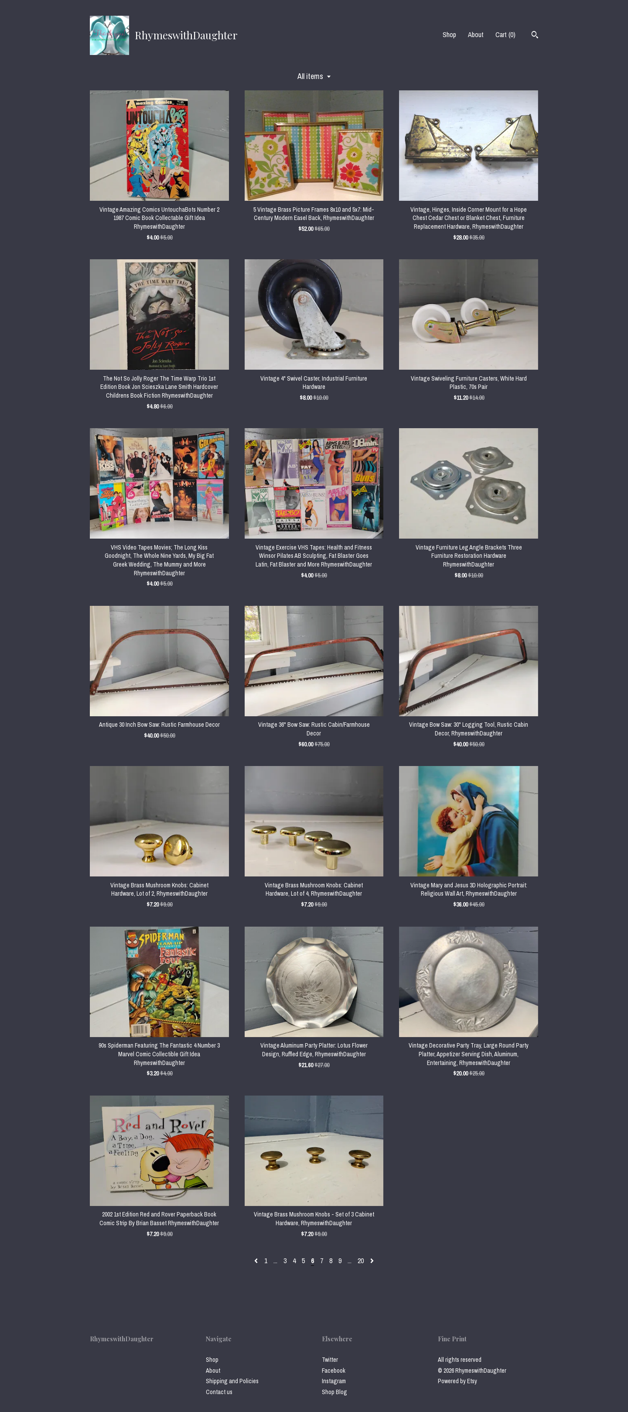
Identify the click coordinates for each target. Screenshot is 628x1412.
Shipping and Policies (232, 1381)
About (476, 34)
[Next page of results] (372, 1260)
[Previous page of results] (257, 1260)
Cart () (505, 34)
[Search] (535, 36)
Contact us (219, 1392)
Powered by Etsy (457, 1381)
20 (361, 1260)
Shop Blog (334, 1392)
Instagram (334, 1381)
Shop (449, 34)
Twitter (330, 1360)
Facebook (333, 1370)
